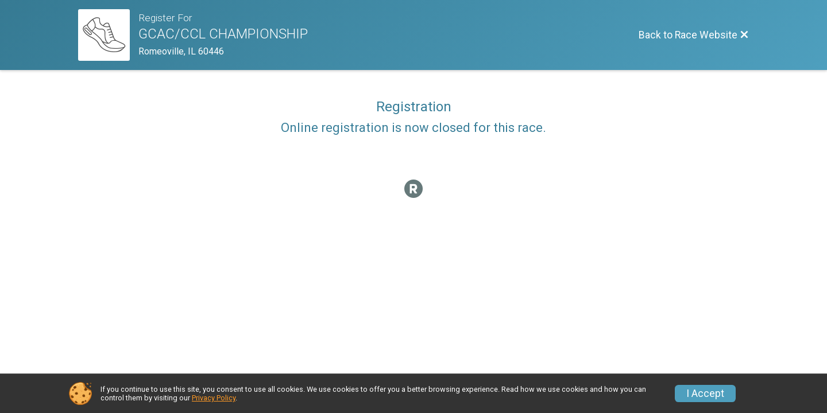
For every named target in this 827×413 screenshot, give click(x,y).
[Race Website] (108, 35)
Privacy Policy (213, 397)
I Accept (705, 393)
